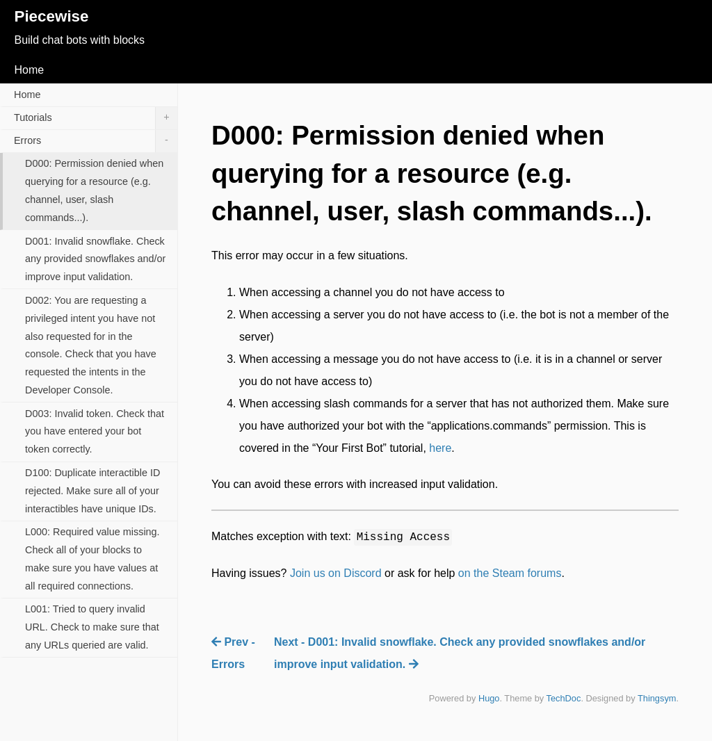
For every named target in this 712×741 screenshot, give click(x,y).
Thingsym (657, 698)
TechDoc (564, 698)
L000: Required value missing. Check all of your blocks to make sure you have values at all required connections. (92, 559)
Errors (95, 141)
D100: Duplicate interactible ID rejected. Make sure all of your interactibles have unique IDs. (92, 490)
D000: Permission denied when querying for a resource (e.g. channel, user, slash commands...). (94, 190)
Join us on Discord (336, 573)
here (440, 448)
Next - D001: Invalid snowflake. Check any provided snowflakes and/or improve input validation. (459, 653)
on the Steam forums (510, 573)
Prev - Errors (233, 653)
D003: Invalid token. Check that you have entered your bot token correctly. (94, 431)
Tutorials (95, 118)
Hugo (489, 698)
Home (29, 70)
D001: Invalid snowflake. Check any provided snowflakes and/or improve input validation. (95, 259)
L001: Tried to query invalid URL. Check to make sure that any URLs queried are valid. (92, 627)
